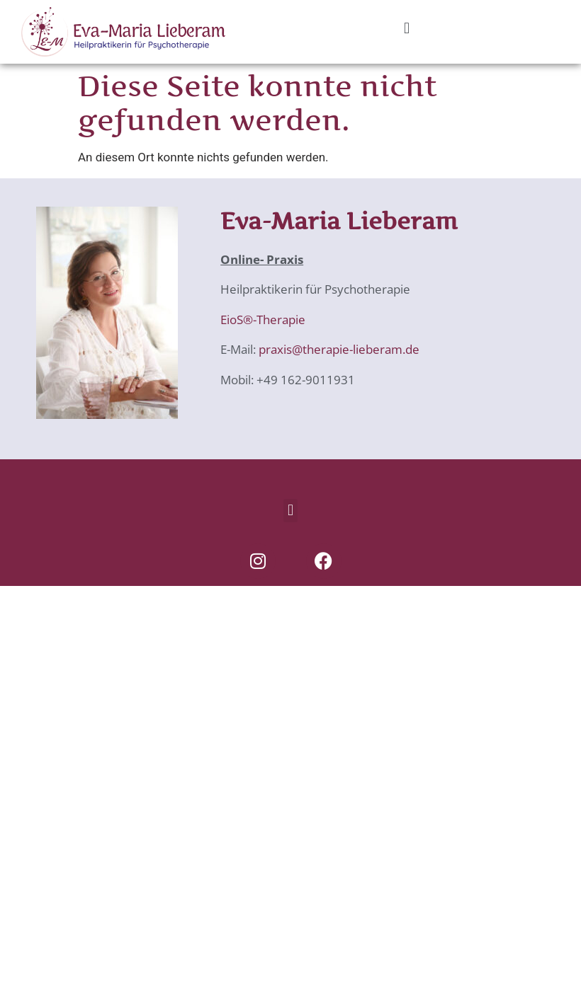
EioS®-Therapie (262, 319)
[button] (406, 28)
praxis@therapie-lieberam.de (337, 349)
